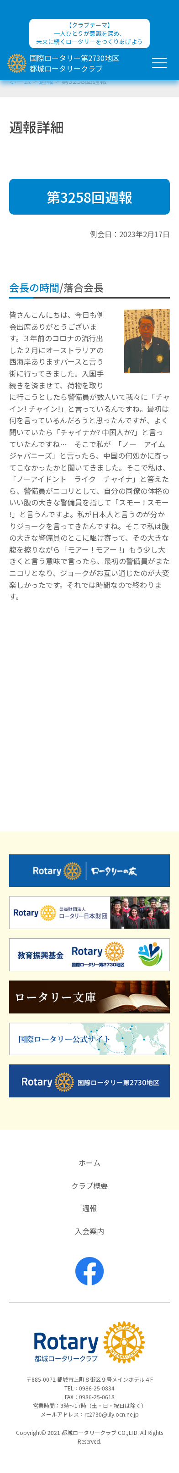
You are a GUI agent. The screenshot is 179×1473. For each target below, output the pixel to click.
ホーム (89, 1162)
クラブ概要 (89, 1185)
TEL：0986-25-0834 (89, 1388)
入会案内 (89, 1230)
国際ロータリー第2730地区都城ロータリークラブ (74, 63)
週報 (89, 1207)
